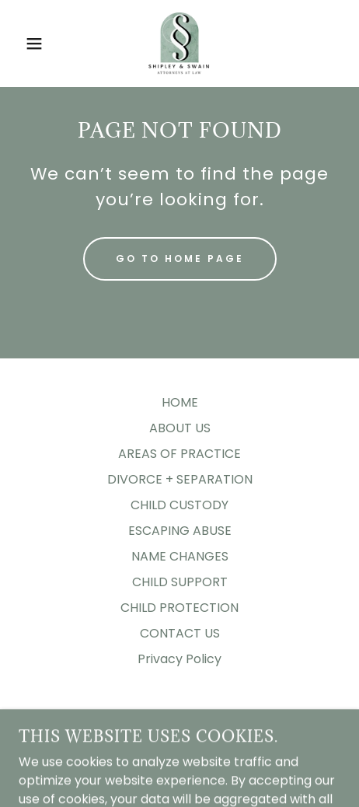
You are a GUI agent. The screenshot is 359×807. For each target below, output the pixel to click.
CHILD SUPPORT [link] (180, 582)
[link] (179, 43)
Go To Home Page (180, 258)
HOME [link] (180, 402)
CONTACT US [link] (180, 633)
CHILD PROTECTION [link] (179, 608)
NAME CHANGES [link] (179, 556)
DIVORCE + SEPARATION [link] (180, 479)
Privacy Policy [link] (179, 659)
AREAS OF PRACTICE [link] (179, 454)
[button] (26, 43)
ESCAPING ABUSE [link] (180, 531)
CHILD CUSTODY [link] (179, 505)
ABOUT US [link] (180, 428)
